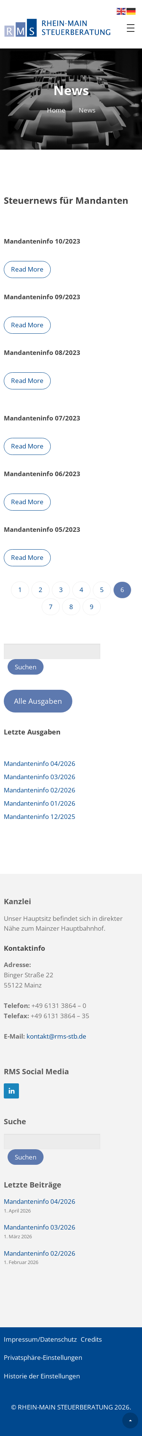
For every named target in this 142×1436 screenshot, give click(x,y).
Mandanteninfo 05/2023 (42, 529)
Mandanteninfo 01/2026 (39, 803)
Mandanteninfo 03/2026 (39, 776)
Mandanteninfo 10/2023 (42, 241)
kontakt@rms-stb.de (56, 1036)
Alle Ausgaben (38, 701)
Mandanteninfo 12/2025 (39, 816)
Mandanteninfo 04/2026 (39, 763)
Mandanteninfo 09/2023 (42, 296)
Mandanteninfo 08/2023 (42, 352)
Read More (27, 269)
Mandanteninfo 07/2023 (42, 418)
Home (56, 110)
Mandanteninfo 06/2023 (42, 473)
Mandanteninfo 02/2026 (39, 790)
